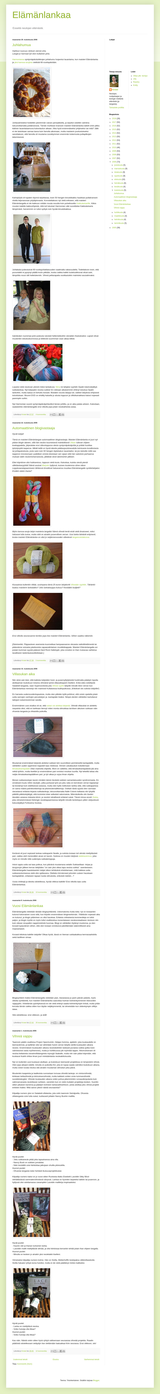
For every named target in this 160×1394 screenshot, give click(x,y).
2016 (114, 126)
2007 (114, 158)
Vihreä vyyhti (58, 686)
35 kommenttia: (42, 1022)
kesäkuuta (118, 187)
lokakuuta (118, 172)
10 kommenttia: (42, 892)
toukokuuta (119, 190)
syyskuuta (118, 176)
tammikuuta (119, 223)
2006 (114, 162)
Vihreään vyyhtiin (78, 584)
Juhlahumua (21, 45)
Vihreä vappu (22, 1036)
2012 (114, 140)
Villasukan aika (23, 674)
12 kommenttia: (42, 1351)
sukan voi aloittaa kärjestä (58, 705)
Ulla (134, 79)
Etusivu (56, 1359)
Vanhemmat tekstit (91, 1359)
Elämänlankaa (41, 15)
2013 (114, 136)
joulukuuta (118, 165)
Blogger (96, 1380)
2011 (114, 144)
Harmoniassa (18, 59)
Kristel (115, 90)
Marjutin (45, 465)
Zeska (95, 797)
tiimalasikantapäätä (21, 769)
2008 (114, 155)
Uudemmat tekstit (20, 1359)
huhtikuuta (118, 212)
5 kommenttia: (41, 660)
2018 (114, 118)
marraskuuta (119, 169)
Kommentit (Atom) (24, 1364)
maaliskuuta (119, 216)
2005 (114, 228)
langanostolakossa (80, 537)
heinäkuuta (119, 183)
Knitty (135, 85)
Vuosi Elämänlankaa (27, 906)
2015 (114, 129)
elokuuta (118, 179)
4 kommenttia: (41, 414)
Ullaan (73, 442)
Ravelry (136, 82)
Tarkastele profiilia (116, 107)
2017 (114, 122)
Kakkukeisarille (83, 203)
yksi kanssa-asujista (23, 62)
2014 (114, 133)
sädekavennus (85, 856)
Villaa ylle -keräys (140, 76)
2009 (114, 151)
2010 (114, 147)
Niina (58, 387)
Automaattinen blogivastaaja (33, 428)
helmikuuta (119, 219)
